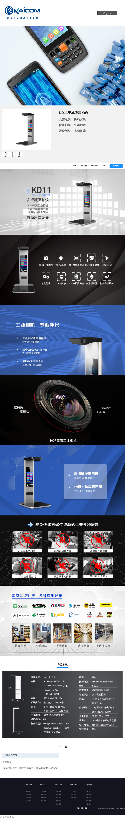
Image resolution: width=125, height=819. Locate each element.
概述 (74, 166)
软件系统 (28, 801)
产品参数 (94, 166)
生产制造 (43, 801)
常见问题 (58, 797)
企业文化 (88, 797)
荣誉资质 (88, 801)
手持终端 (28, 794)
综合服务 (58, 791)
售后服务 (58, 794)
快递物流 (43, 791)
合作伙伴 (88, 794)
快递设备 (28, 797)
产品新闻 (73, 791)
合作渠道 (58, 804)
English (107, 13)
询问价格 (116, 166)
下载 (103, 166)
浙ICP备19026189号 (103, 808)
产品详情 (83, 166)
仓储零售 (43, 797)
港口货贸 (43, 794)
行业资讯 (73, 797)
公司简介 (88, 791)
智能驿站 (28, 791)
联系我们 (88, 804)
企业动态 (73, 794)
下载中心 (58, 801)
